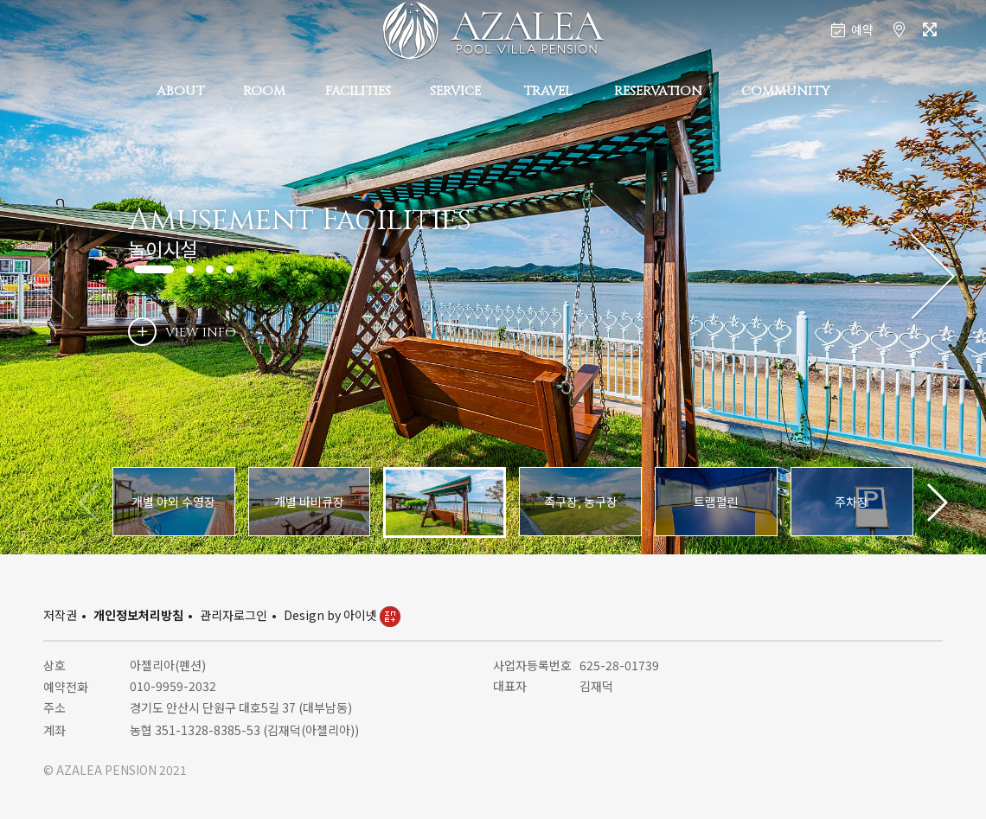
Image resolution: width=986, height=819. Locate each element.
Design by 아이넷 (342, 615)
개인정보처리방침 (138, 615)
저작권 (60, 615)
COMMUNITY (785, 91)
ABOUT (180, 91)
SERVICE (455, 91)
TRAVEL (547, 91)
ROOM (264, 91)
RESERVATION (658, 91)
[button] (932, 278)
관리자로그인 (233, 615)
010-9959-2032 (173, 685)
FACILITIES (358, 91)
